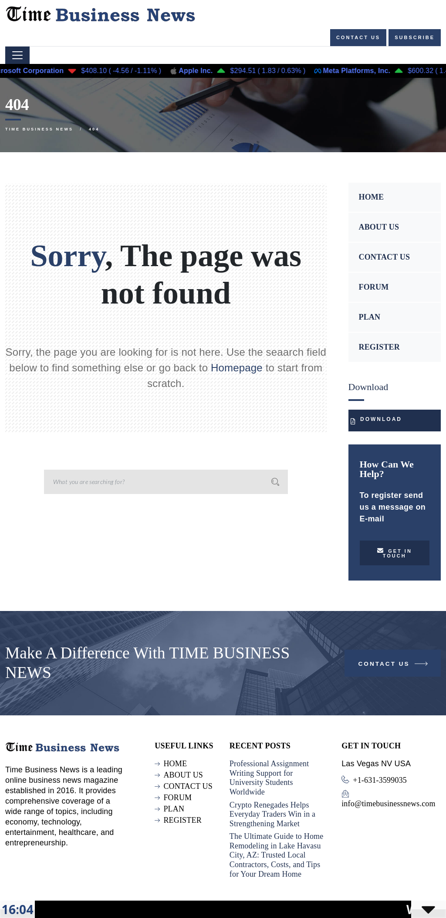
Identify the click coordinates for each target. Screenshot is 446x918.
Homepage (237, 368)
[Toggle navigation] (17, 55)
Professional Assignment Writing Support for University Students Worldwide (269, 777)
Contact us (358, 37)
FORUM (374, 287)
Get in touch (394, 552)
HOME (371, 197)
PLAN (370, 317)
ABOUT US (379, 227)
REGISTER (379, 347)
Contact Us (393, 665)
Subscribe (415, 37)
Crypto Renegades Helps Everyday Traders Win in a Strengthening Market (272, 814)
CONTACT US (384, 257)
